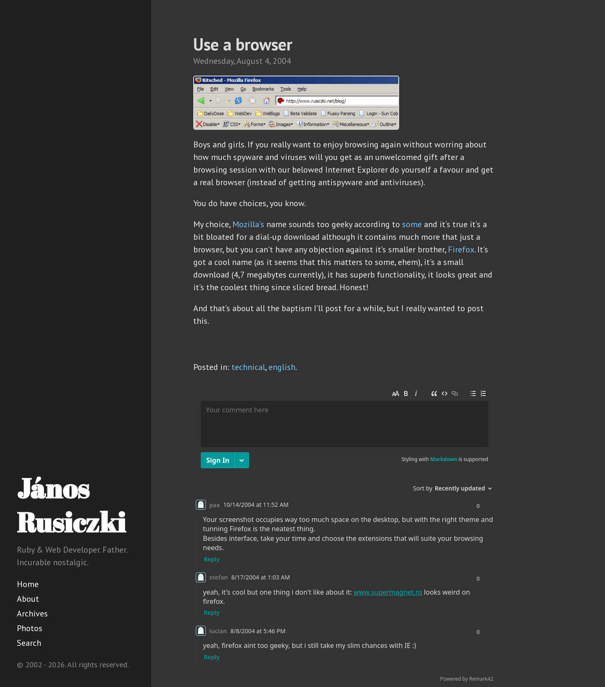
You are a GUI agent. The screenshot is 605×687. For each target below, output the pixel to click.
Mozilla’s (248, 224)
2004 (282, 60)
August (250, 60)
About (28, 598)
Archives (32, 613)
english (281, 367)
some (412, 224)
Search (29, 642)
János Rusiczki (71, 504)
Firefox (461, 249)
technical (248, 367)
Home (28, 584)
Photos (29, 628)
